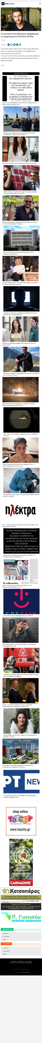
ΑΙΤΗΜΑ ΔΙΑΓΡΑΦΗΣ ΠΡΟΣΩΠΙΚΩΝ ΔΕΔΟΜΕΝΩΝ (21, 962)
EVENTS (5, 939)
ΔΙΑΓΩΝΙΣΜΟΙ (6, 936)
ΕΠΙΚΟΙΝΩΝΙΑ (20, 961)
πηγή (2, 65)
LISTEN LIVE (5, 933)
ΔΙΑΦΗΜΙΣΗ (13, 961)
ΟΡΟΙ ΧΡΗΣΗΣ (28, 961)
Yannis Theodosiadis (25, 972)
